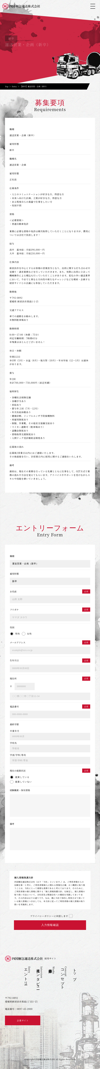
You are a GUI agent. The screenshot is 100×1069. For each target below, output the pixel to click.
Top (6, 86)
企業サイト (23, 1020)
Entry (14, 86)
